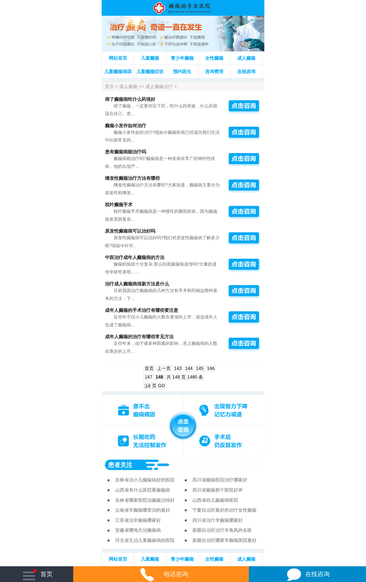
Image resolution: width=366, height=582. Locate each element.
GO (161, 385)
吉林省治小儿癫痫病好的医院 (145, 479)
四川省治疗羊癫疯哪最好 (217, 520)
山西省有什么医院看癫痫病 (142, 490)
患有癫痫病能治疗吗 (125, 151)
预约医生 (182, 71)
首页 (109, 86)
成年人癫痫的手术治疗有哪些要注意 (141, 310)
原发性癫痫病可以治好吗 (130, 231)
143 (178, 368)
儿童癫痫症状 (150, 71)
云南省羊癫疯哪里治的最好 (142, 510)
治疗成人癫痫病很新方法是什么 (137, 283)
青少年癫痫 (182, 58)
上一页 (164, 368)
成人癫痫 (246, 58)
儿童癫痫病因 (118, 71)
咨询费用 (214, 71)
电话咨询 (161, 574)
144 (189, 368)
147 (148, 377)
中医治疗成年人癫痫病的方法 (134, 257)
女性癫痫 (214, 58)
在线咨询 (246, 71)
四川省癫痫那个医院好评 (217, 490)
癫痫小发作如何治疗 (125, 125)
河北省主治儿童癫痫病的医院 (145, 540)
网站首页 (118, 58)
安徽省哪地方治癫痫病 (138, 530)
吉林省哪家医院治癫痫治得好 (145, 500)
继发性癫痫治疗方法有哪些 (132, 178)
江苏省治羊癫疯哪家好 (138, 520)
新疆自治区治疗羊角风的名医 (222, 530)
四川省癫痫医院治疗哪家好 (219, 479)
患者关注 (120, 464)
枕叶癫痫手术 (118, 204)
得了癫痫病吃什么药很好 (130, 99)
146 (211, 368)
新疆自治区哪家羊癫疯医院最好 (224, 540)
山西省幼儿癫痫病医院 (215, 500)
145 (200, 368)
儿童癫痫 (150, 58)
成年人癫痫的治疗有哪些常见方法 (139, 336)
